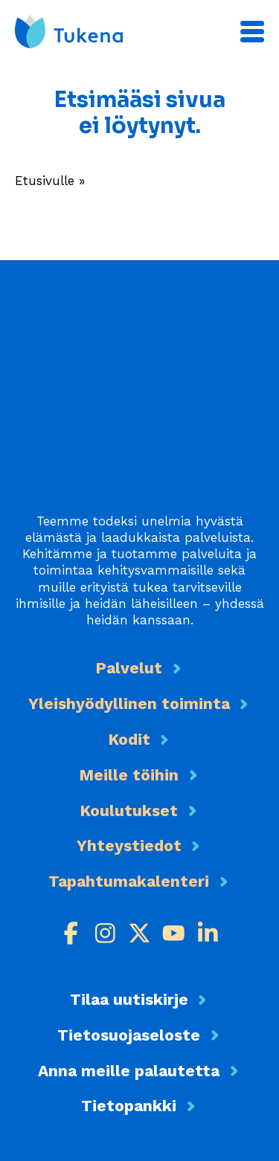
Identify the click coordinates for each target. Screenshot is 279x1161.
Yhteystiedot (129, 845)
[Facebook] (71, 933)
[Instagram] (105, 933)
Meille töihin (129, 775)
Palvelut (128, 668)
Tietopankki (128, 1105)
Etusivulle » (50, 180)
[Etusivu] (69, 31)
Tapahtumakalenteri (128, 881)
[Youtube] (173, 933)
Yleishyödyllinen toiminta (129, 703)
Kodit (129, 739)
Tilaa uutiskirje (129, 999)
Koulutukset (129, 810)
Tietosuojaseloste (128, 1035)
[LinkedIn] (207, 933)
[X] (139, 933)
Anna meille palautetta (128, 1070)
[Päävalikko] (252, 31)
